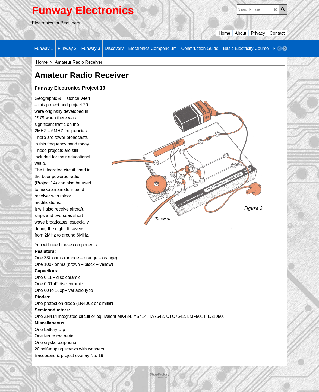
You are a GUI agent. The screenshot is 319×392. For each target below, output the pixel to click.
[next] (284, 48)
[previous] (279, 48)
